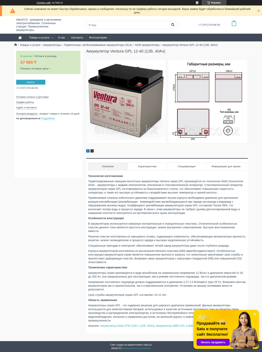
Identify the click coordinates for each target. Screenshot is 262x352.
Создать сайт (44, 2)
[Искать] (172, 25)
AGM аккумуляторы (147, 44)
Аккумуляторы (52, 44)
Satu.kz (147, 344)
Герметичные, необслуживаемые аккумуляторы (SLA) (98, 44)
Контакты (77, 37)
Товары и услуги (39, 37)
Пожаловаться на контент (137, 348)
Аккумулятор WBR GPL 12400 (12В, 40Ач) (182, 325)
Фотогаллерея (98, 37)
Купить (31, 82)
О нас (61, 37)
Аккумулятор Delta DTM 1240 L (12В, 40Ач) (127, 325)
